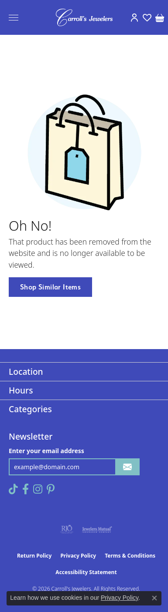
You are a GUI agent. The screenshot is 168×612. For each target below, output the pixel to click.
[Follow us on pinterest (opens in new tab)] (51, 489)
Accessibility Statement (86, 572)
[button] (134, 17)
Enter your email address (46, 451)
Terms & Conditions (130, 555)
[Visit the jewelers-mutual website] (97, 529)
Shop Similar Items (50, 286)
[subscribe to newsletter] (127, 466)
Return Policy (34, 555)
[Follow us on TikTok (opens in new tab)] (13, 489)
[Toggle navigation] (13, 17)
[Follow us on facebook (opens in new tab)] (25, 489)
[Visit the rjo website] (66, 529)
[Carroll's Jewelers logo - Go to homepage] (84, 17)
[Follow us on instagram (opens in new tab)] (37, 489)
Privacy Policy (78, 555)
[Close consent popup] (154, 598)
